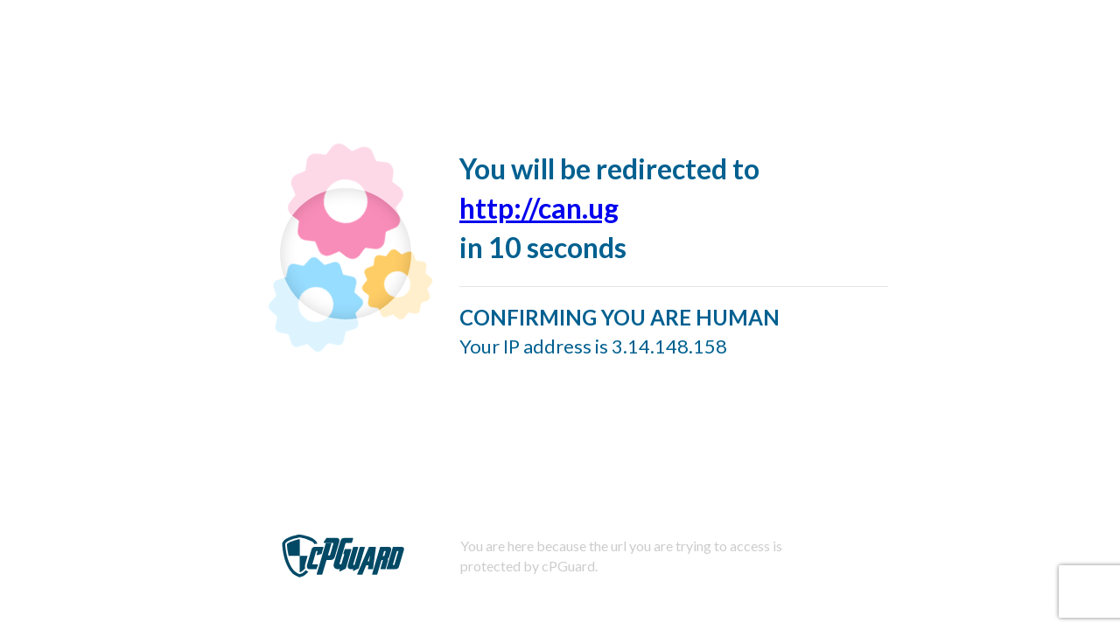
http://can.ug (539, 208)
